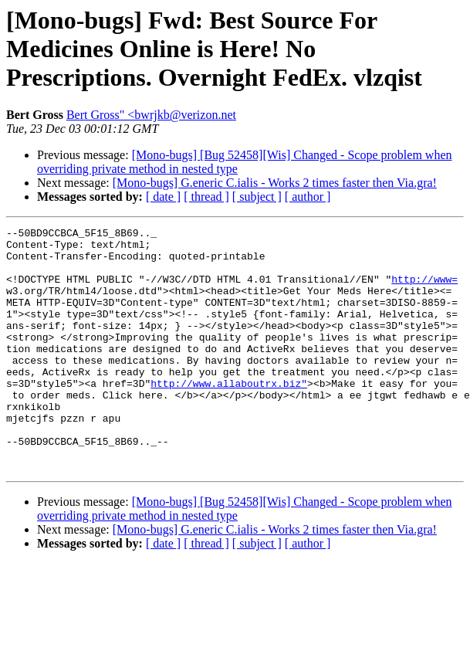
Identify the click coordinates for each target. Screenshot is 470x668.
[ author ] (308, 196)
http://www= (424, 290)
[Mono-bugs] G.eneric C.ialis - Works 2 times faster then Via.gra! (275, 182)
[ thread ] (206, 196)
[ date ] (163, 196)
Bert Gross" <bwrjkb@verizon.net (151, 114)
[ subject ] (257, 196)
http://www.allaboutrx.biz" (228, 415)
